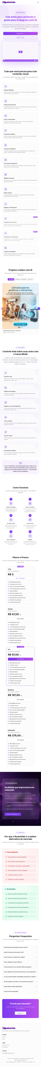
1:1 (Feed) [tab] (17, 279)
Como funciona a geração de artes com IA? (20, 947)
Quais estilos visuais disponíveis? (20, 986)
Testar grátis (20, 33)
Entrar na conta (20, 37)
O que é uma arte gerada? (20, 991)
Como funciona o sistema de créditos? (20, 957)
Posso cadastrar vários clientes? (20, 962)
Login (3, 1038)
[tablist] (20, 279)
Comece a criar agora (13, 814)
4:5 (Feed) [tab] (11, 279)
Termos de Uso (5, 1045)
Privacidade (5, 1047)
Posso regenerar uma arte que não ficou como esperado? (20, 972)
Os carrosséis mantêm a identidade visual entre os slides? (20, 976)
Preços (3, 1037)
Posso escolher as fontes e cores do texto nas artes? (20, 981)
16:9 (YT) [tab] (30, 279)
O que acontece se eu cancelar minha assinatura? (20, 967)
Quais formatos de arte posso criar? (20, 952)
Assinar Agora (20, 618)
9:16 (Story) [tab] (24, 279)
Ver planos (20, 1013)
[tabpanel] (20, 308)
